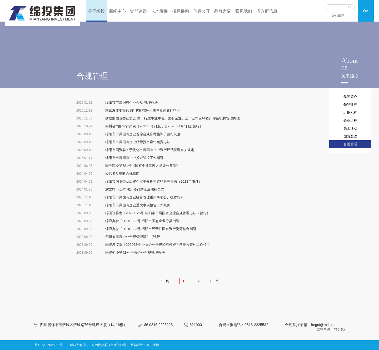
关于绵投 (96, 11)
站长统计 (340, 329)
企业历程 (350, 120)
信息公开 (201, 11)
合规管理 (350, 144)
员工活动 (350, 128)
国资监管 (350, 136)
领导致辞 (350, 105)
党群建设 (138, 11)
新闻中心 (117, 11)
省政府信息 (266, 11)
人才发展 (159, 11)
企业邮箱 (338, 15)
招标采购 (180, 11)
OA (365, 11)
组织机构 (350, 112)
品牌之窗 (222, 11)
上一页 (164, 281)
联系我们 (243, 11)
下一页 (214, 281)
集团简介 (350, 97)
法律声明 (323, 329)
